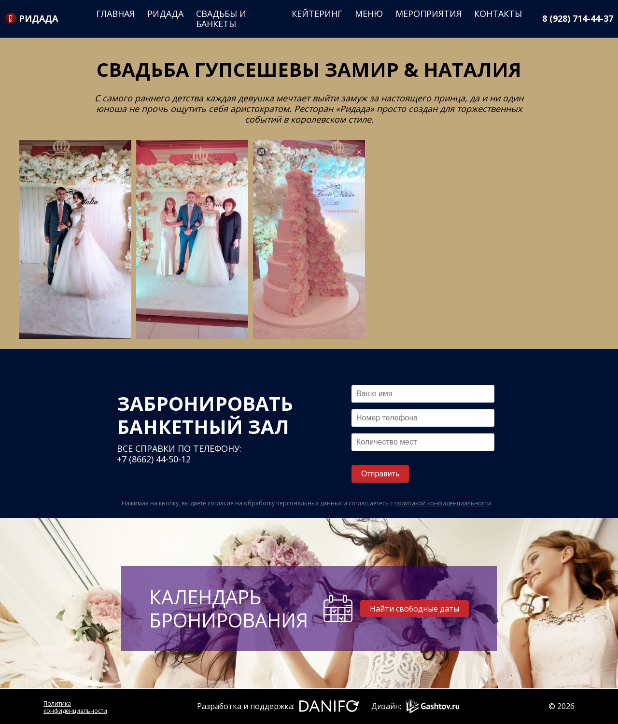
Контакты (498, 13)
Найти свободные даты (414, 608)
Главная (115, 13)
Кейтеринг (317, 13)
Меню (369, 13)
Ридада (165, 13)
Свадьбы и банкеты (221, 18)
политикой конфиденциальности (442, 503)
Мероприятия (428, 13)
